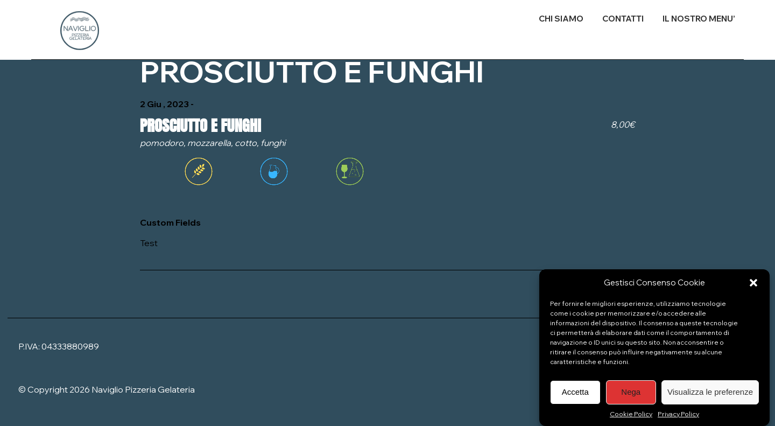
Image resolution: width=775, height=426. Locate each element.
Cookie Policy (631, 419)
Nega (630, 397)
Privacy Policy (678, 419)
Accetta (575, 397)
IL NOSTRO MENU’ (699, 18)
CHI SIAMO (561, 18)
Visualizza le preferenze (710, 397)
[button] (753, 288)
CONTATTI (623, 18)
